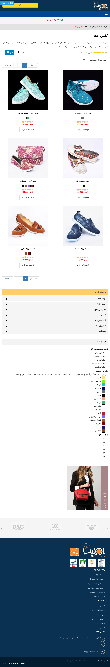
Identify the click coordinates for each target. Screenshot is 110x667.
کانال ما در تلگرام (7, 3)
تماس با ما (99, 623)
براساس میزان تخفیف (97, 363)
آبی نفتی (99, 427)
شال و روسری (100, 309)
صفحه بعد (7, 65)
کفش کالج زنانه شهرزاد (28, 249)
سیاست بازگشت (97, 596)
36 (104, 439)
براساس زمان (100, 360)
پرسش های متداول (96, 579)
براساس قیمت (100, 367)
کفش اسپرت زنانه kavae (82, 113)
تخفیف (100, 605)
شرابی (101, 413)
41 (104, 456)
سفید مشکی (98, 409)
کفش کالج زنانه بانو (82, 181)
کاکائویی (100, 431)
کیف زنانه (102, 298)
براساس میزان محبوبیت (96, 353)
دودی (101, 392)
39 (104, 449)
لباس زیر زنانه (100, 326)
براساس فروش (100, 356)
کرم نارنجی (99, 399)
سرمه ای (100, 388)
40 (104, 453)
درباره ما (100, 627)
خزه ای (100, 402)
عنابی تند (100, 424)
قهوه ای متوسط (97, 420)
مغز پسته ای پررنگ (96, 381)
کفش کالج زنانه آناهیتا (82, 249)
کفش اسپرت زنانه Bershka (28, 113)
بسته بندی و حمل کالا (95, 588)
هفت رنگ (99, 406)
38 (104, 446)
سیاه (101, 395)
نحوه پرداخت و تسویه (95, 583)
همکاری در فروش (97, 619)
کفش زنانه (101, 304)
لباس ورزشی (100, 320)
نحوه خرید (99, 574)
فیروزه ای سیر (98, 385)
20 (83, 60)
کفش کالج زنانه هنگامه (28, 181)
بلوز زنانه (102, 331)
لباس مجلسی (100, 315)
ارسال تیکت (99, 614)
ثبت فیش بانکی (97, 610)
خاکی (101, 378)
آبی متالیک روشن (97, 416)
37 (104, 442)
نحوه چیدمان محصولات (98, 60)
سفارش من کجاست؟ (95, 592)
